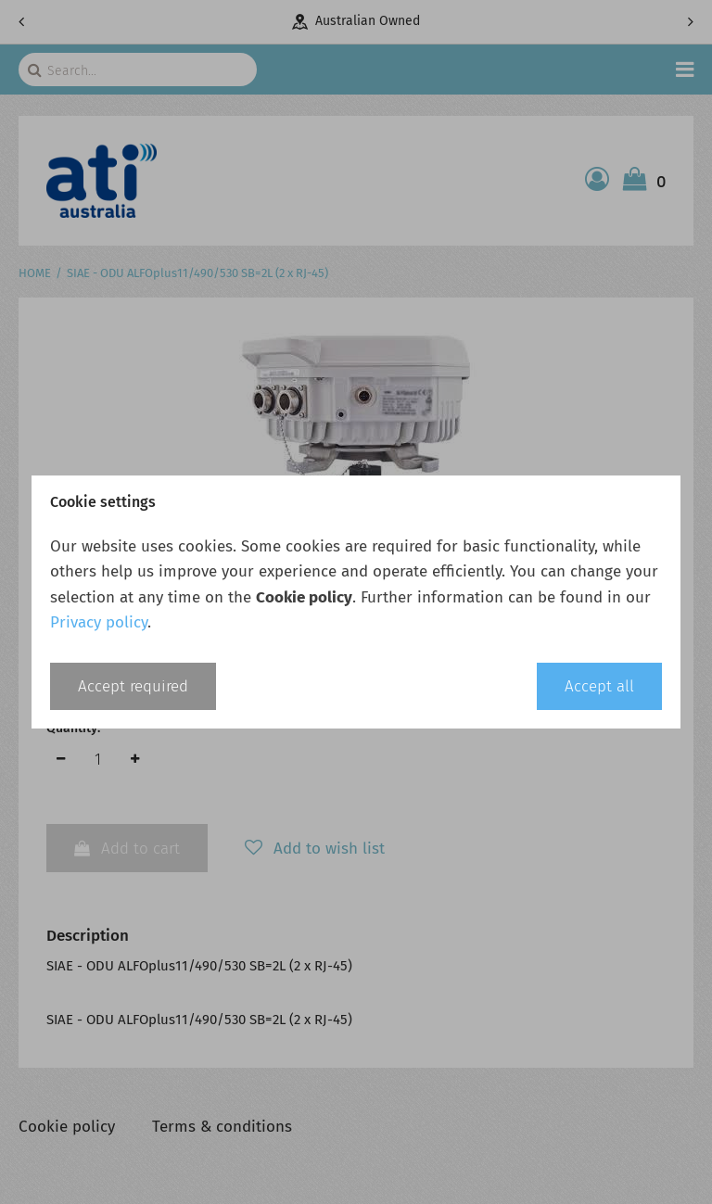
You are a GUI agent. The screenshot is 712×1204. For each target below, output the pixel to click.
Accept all (599, 686)
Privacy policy (98, 622)
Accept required (133, 686)
